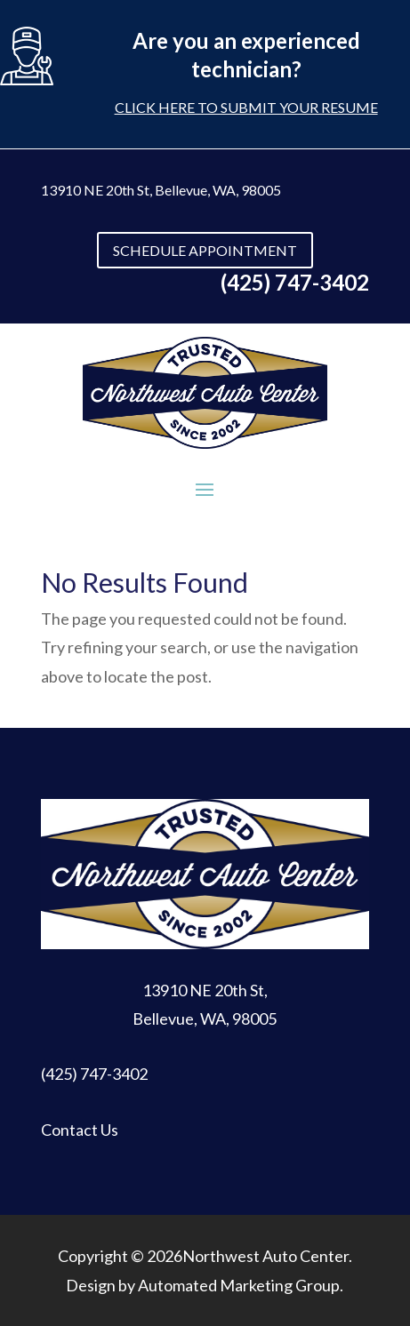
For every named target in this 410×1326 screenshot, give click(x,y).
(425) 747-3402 (94, 1073)
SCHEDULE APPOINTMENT (205, 250)
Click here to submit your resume (246, 107)
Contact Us (79, 1129)
